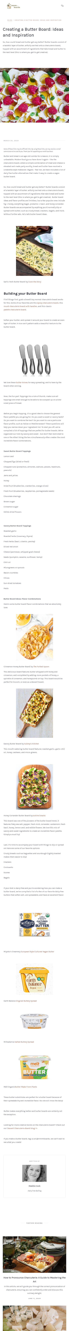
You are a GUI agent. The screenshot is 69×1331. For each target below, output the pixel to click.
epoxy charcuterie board (47, 303)
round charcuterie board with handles (20, 306)
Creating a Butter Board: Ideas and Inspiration (38, 20)
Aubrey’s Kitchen (31, 744)
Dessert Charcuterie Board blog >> (22, 1128)
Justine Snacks (39, 815)
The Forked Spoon (41, 666)
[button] (62, 6)
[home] (32, 6)
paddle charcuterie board (15, 309)
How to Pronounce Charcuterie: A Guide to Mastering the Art (35, 1279)
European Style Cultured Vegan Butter (37, 951)
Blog (10, 20)
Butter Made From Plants (26, 1087)
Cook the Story (35, 282)
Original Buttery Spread (26, 1001)
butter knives (22, 382)
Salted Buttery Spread (24, 1042)
